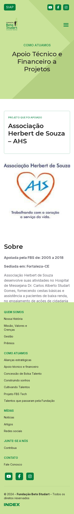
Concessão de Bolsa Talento (23, 373)
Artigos (8, 424)
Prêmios (9, 343)
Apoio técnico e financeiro (21, 366)
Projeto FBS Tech (15, 394)
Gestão (8, 336)
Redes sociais (13, 431)
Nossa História (13, 318)
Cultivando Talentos (17, 387)
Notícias (9, 417)
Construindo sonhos (17, 380)
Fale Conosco (13, 464)
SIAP (10, 7)
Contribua (10, 447)
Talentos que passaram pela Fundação (29, 400)
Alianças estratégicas (17, 360)
